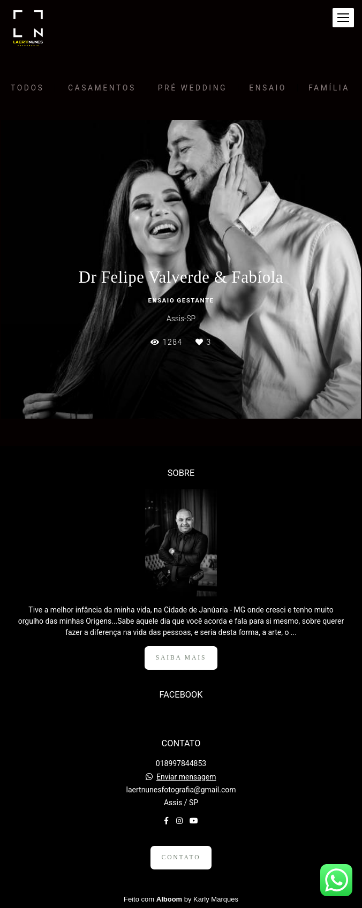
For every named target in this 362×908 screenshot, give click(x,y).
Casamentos (102, 88)
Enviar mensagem (186, 777)
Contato (181, 857)
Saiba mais (181, 657)
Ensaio (267, 88)
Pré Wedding (192, 88)
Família (329, 88)
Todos (27, 88)
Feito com (181, 899)
